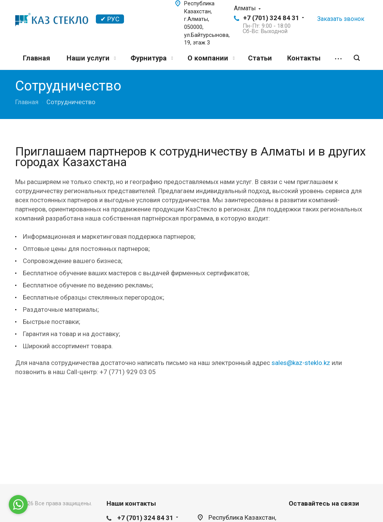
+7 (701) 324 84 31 (271, 18)
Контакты (304, 58)
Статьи (260, 58)
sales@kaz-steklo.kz (301, 363)
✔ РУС (109, 19)
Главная (36, 58)
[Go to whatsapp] (18, 504)
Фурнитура (151, 58)
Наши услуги (91, 58)
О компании (211, 58)
